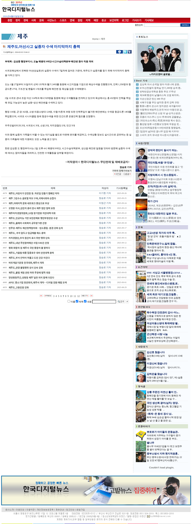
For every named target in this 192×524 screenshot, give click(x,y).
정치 (17, 20)
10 (71, 296)
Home (95, 38)
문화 (41, 20)
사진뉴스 (51, 20)
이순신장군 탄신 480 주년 (152, 99)
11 (74, 296)
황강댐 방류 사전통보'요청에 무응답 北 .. (160, 124)
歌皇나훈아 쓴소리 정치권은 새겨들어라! (160, 106)
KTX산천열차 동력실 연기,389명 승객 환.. (161, 88)
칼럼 (80, 20)
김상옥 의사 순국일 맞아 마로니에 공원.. (160, 84)
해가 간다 (153, 201)
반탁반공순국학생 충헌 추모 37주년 (158, 91)
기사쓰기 (136, 20)
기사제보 (149, 20)
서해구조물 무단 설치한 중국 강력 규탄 (159, 102)
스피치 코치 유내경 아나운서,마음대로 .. (160, 135)
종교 (104, 20)
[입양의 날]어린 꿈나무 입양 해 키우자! (159, 131)
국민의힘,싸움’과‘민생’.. (161, 162)
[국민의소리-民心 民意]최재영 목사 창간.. (160, 120)
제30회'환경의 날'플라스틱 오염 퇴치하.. (160, 95)
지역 (88, 20)
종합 (10, 20)
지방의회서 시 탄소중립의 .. (163, 175)
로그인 (125, 20)
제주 (103, 38)
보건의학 (114, 20)
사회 (33, 20)
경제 (25, 20)
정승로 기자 (105, 198)
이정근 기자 (105, 203)
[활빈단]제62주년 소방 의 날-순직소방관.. (160, 113)
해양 (96, 20)
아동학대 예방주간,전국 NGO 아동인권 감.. (161, 109)
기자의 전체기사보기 (121, 170)
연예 (72, 20)
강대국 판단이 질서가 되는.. (163, 150)
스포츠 (63, 20)
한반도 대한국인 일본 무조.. (163, 213)
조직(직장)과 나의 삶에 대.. (162, 186)
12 (78, 296)
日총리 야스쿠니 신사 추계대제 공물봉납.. (161, 117)
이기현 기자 (105, 193)
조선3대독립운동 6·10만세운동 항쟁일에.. (160, 127)
